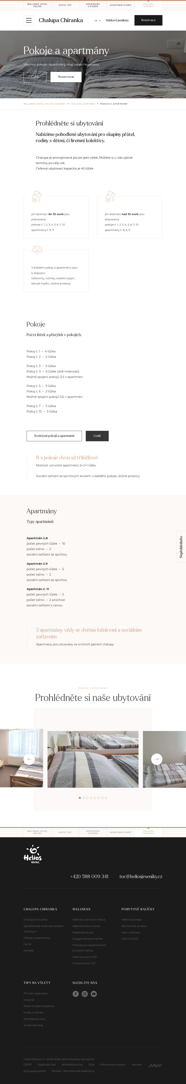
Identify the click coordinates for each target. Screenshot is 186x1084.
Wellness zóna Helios (86, 926)
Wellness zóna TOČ (84, 957)
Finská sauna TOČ (84, 963)
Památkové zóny (34, 1018)
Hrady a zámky (33, 1012)
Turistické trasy (33, 1025)
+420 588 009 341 (89, 876)
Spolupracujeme (35, 1071)
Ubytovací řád (46, 1064)
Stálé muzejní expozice (39, 1006)
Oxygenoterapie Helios (87, 938)
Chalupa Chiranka (61, 20)
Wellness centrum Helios (88, 919)
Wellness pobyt (132, 919)
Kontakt (29, 950)
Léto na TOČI (130, 938)
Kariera (137, 1064)
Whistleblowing (72, 1064)
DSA (91, 1064)
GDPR (27, 1064)
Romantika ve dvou (134, 926)
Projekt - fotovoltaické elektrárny (73, 1071)
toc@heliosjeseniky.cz (141, 876)
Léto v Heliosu (131, 932)
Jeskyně (29, 999)
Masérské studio (83, 932)
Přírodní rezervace (36, 993)
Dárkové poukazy (117, 20)
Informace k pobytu (113, 1064)
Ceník (27, 944)
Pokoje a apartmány (37, 937)
